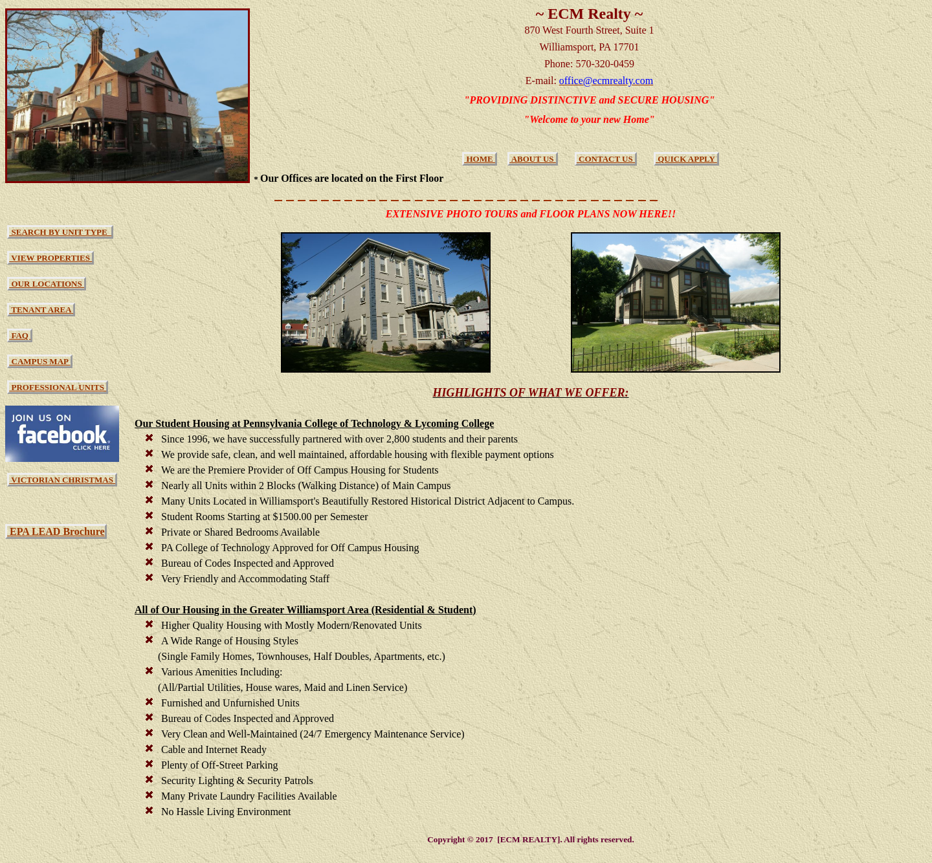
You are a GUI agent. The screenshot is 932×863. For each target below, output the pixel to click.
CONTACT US (606, 159)
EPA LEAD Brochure (56, 531)
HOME (479, 159)
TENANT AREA (41, 309)
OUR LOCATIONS (46, 284)
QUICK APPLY (686, 159)
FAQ (19, 335)
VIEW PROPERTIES (50, 258)
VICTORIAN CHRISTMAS (62, 480)
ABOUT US (532, 159)
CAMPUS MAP (39, 361)
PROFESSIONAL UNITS (57, 387)
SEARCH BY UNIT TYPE (60, 232)
